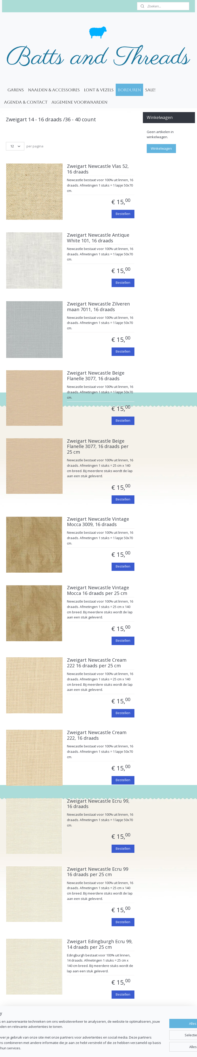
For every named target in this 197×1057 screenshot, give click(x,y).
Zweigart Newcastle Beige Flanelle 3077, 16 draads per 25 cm (98, 446)
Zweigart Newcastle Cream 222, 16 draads (96, 735)
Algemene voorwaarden (79, 102)
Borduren (129, 90)
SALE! (150, 90)
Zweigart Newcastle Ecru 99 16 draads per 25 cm (97, 872)
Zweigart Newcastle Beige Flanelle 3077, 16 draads (95, 376)
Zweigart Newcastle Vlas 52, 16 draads (98, 169)
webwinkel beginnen (112, 1048)
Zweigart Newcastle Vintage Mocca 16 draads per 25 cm (98, 590)
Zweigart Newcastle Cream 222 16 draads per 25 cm (96, 663)
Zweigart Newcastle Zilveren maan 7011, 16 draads (98, 306)
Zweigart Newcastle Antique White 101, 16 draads (98, 238)
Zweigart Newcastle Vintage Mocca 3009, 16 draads (98, 522)
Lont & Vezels (99, 90)
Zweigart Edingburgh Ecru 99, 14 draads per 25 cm (100, 944)
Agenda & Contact (25, 102)
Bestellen (123, 214)
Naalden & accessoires (54, 90)
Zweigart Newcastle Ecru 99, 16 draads (98, 804)
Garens (15, 90)
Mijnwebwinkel (157, 1048)
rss (93, 1048)
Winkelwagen (161, 148)
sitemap (81, 1048)
